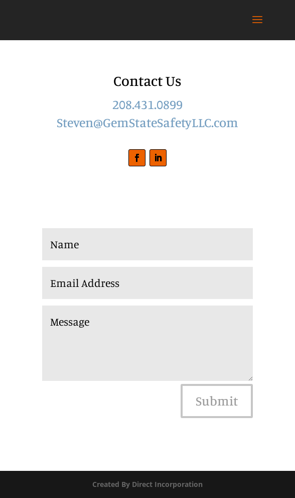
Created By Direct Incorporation (147, 484)
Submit (217, 401)
